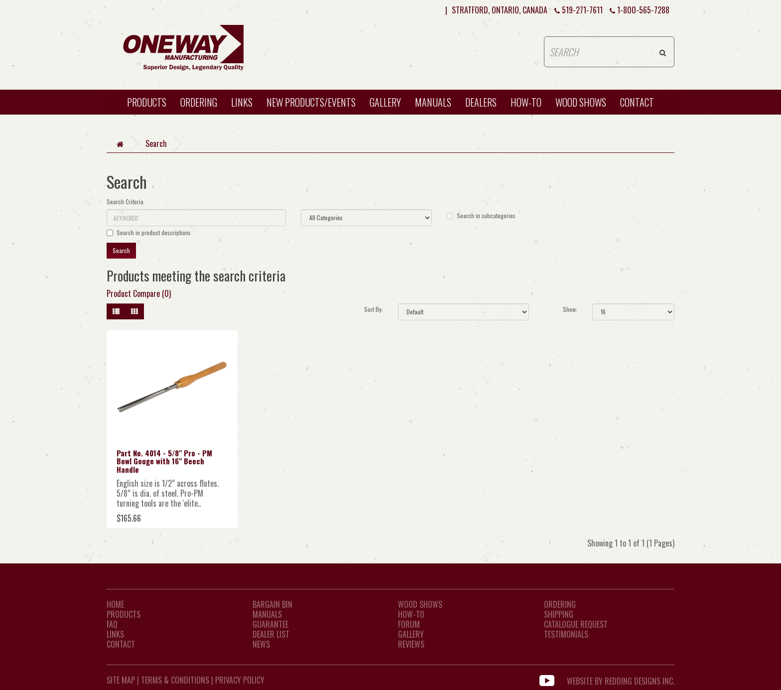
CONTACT (637, 102)
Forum (409, 624)
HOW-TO (526, 102)
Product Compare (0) (139, 293)
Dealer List (271, 634)
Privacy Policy (239, 680)
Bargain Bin (272, 604)
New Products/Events (311, 102)
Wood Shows (420, 604)
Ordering (198, 102)
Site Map (121, 680)
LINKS (115, 634)
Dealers (481, 102)
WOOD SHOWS (580, 102)
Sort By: (373, 309)
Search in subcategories (481, 215)
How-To (411, 614)
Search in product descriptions (149, 232)
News (261, 644)
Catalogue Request (576, 624)
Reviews (411, 644)
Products (146, 102)
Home (115, 604)
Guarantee (270, 624)
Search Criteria (125, 201)
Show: (570, 309)
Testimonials (566, 634)
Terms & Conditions (175, 680)
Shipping (558, 614)
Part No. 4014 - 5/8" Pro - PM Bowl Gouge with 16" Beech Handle (164, 461)
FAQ (112, 624)
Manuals (433, 102)
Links (242, 102)
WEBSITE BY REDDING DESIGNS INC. (620, 680)
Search (156, 143)
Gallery (385, 102)
